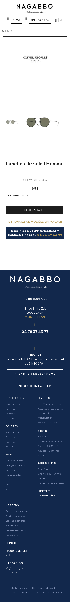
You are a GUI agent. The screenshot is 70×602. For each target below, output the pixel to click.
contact (12, 543)
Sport (10, 454)
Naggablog (14, 563)
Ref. (24, 180)
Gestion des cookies (48, 587)
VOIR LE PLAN (35, 317)
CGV (32, 587)
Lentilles (44, 398)
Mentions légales (19, 587)
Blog (17, 20)
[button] (34, 210)
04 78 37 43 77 (49, 235)
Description (15, 195)
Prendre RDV (40, 20)
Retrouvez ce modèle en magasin (35, 221)
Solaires (12, 426)
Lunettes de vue (17, 398)
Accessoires (47, 463)
